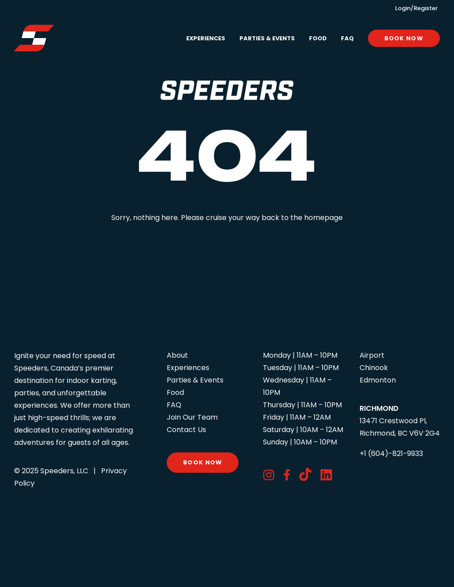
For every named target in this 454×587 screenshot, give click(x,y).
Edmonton (378, 380)
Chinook (374, 368)
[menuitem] (208, 38)
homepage (323, 217)
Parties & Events (267, 38)
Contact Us (186, 430)
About (177, 355)
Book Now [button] (202, 462)
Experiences (205, 38)
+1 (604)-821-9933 (391, 453)
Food (318, 38)
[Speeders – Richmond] (34, 38)
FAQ (347, 38)
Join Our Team (192, 417)
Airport (372, 355)
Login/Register (416, 8)
